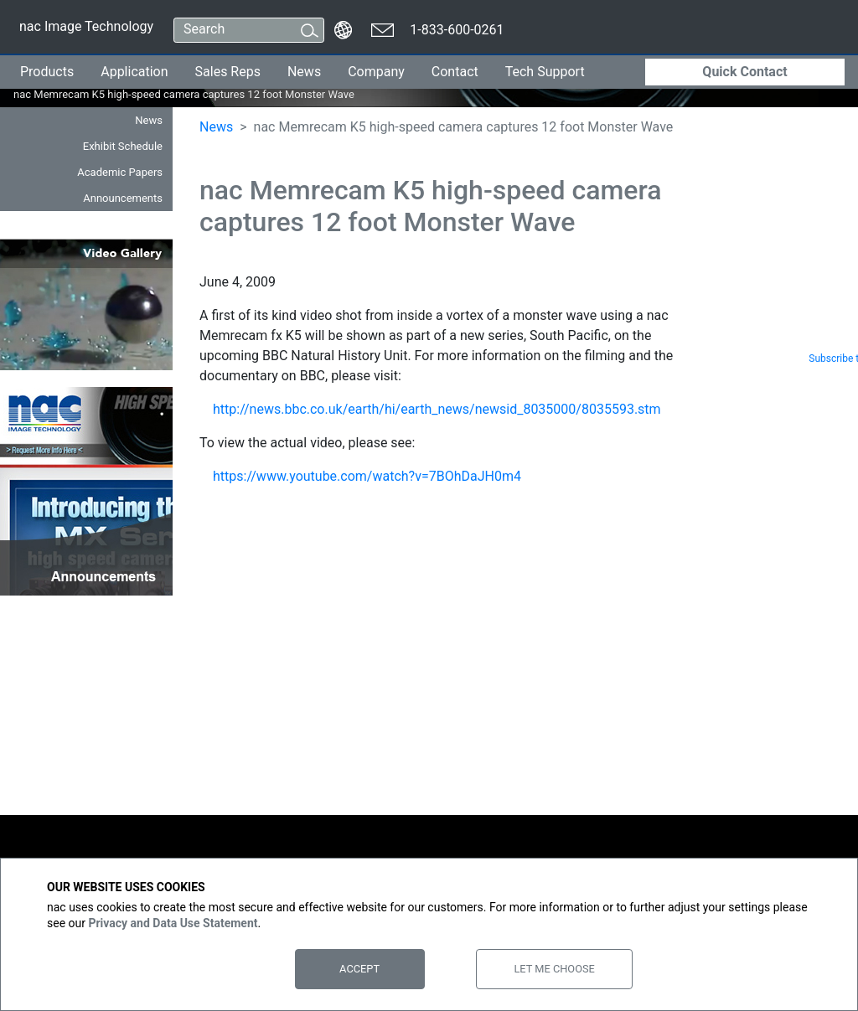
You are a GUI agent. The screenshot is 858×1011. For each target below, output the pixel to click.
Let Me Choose (554, 968)
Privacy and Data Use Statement (172, 923)
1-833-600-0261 (457, 30)
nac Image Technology (85, 29)
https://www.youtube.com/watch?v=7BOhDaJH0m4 (367, 476)
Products (47, 72)
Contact (455, 72)
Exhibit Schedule (123, 146)
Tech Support (545, 72)
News (304, 72)
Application (134, 72)
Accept (359, 968)
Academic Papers (120, 172)
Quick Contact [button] (744, 72)
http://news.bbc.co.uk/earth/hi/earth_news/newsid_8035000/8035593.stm (437, 409)
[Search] (233, 30)
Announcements (123, 198)
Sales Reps (228, 72)
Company (376, 72)
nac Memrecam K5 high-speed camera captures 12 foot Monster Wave (136, 94)
